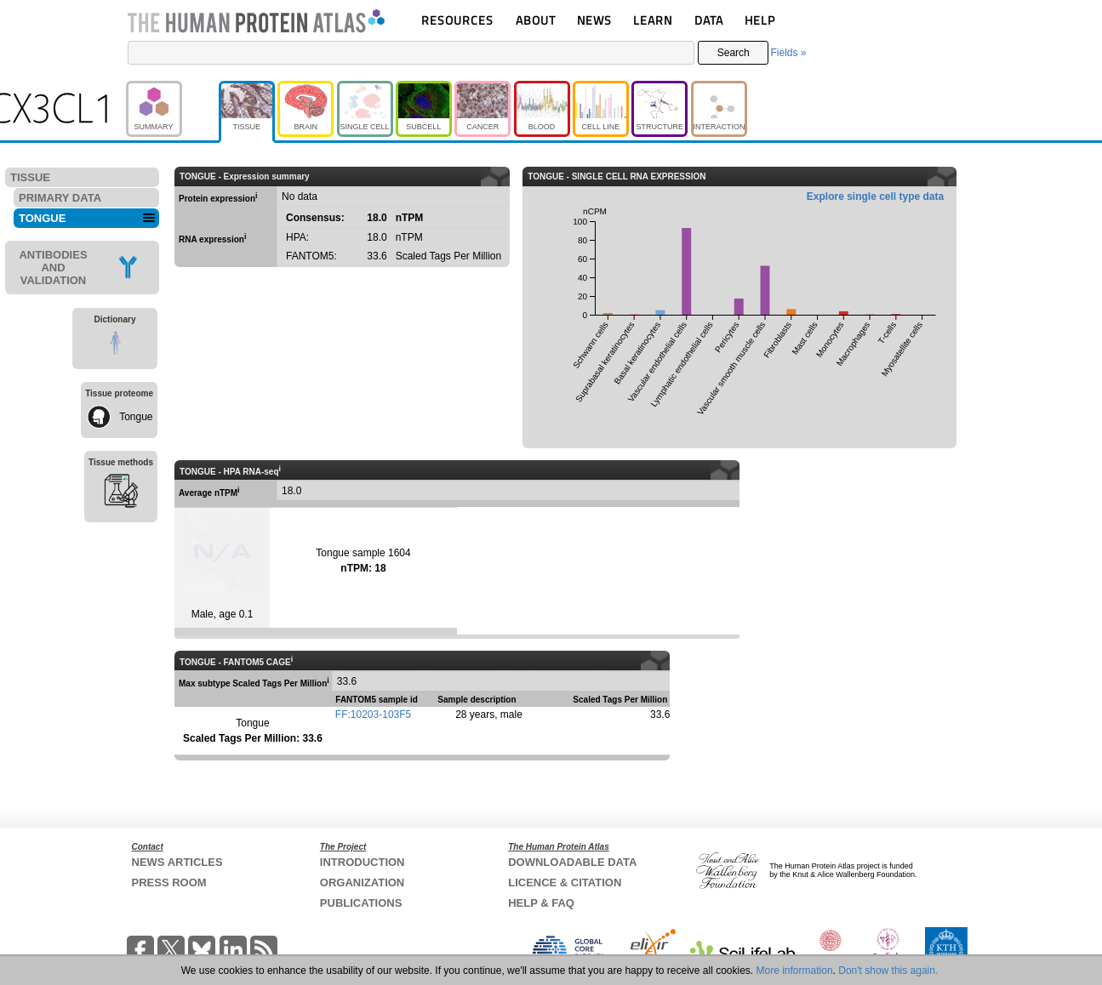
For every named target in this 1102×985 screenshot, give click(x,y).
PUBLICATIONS (361, 903)
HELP (760, 20)
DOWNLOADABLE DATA (572, 862)
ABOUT (536, 20)
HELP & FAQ (541, 903)
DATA (708, 20)
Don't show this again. (888, 970)
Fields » (788, 53)
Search (733, 53)
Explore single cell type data (875, 196)
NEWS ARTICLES (177, 862)
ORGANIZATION (362, 882)
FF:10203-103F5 (373, 714)
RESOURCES (457, 20)
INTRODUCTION (362, 862)
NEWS (594, 20)
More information (795, 970)
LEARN (652, 20)
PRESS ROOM (169, 882)
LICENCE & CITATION (564, 882)
